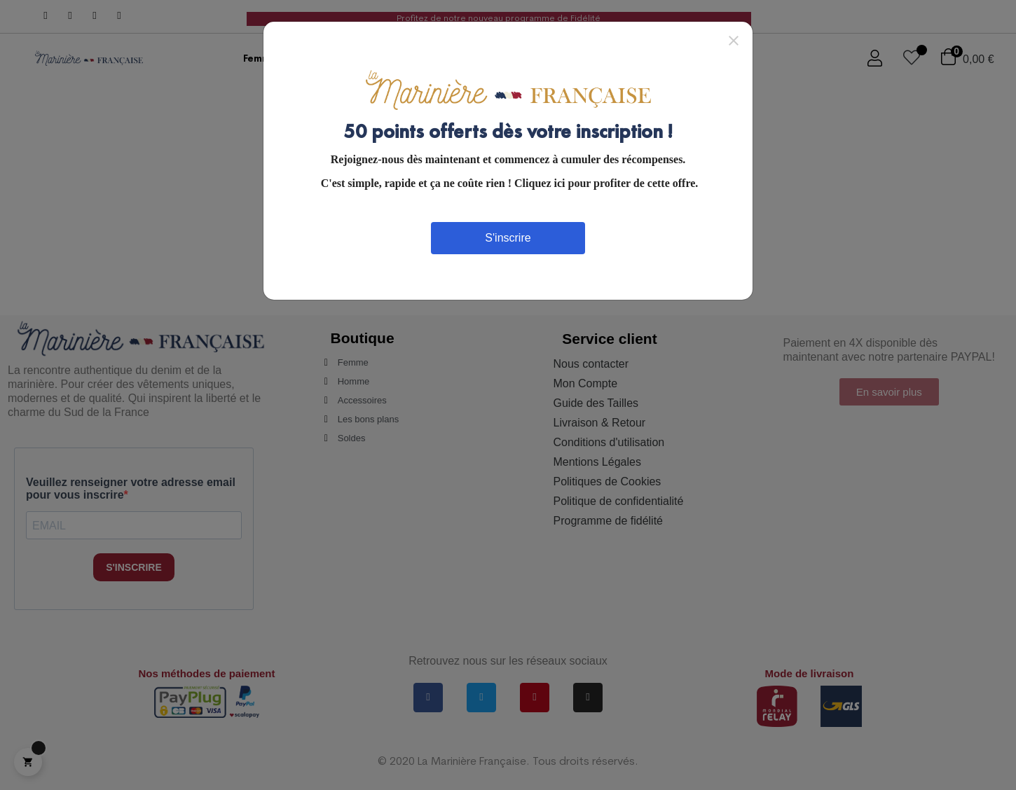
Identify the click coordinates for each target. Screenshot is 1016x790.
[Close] (733, 40)
